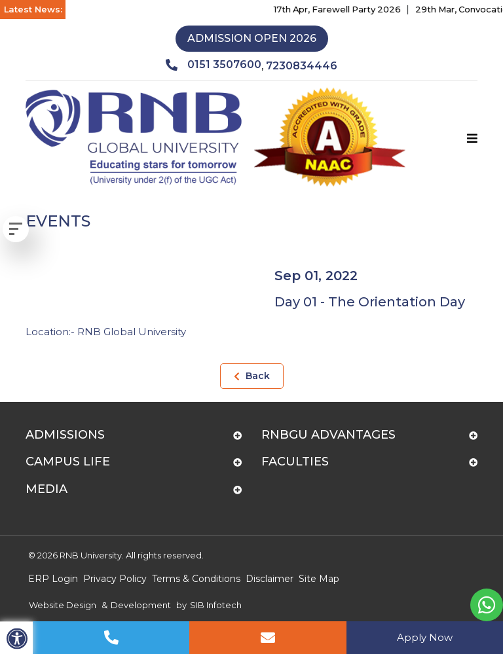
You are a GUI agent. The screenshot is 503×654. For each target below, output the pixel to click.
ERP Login (53, 579)
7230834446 (301, 66)
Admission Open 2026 (251, 38)
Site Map (319, 579)
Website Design (62, 605)
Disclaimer (269, 579)
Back (252, 376)
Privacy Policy (115, 579)
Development (141, 605)
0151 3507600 (213, 65)
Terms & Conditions (196, 579)
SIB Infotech (216, 605)
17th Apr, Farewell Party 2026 (342, 9)
